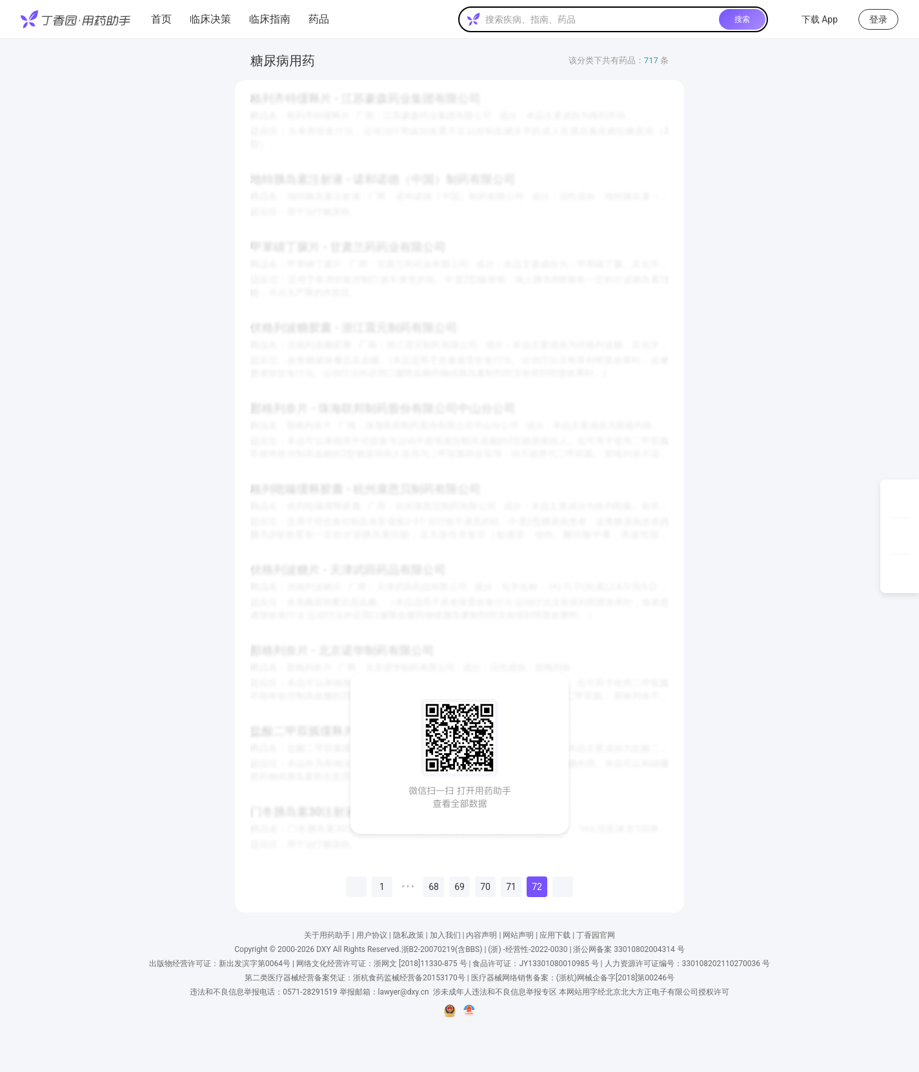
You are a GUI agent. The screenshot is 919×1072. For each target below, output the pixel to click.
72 (537, 887)
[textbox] (599, 19)
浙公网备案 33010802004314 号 (628, 949)
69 (459, 887)
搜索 (742, 19)
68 (434, 887)
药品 (318, 19)
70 (485, 887)
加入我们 (445, 935)
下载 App (812, 19)
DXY (323, 949)
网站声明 (518, 935)
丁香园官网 (595, 935)
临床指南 (269, 19)
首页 (161, 19)
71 (511, 887)
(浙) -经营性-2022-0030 (527, 949)
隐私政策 (408, 935)
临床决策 (210, 19)
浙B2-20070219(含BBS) (442, 949)
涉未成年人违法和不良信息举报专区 (495, 991)
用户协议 (371, 935)
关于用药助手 (327, 935)
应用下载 (555, 935)
